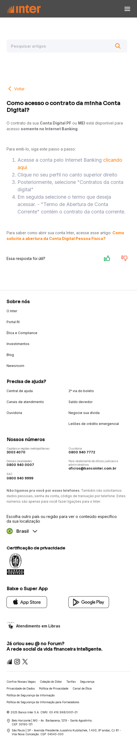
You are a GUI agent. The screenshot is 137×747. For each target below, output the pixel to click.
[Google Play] (88, 602)
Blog (10, 355)
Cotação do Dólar (51, 681)
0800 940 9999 (20, 478)
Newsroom (15, 366)
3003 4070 (16, 452)
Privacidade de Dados (21, 688)
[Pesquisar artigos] (67, 46)
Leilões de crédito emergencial (93, 424)
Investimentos (18, 344)
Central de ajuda (20, 391)
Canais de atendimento (25, 402)
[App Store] (27, 602)
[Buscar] (118, 46)
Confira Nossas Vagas (21, 681)
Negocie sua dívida (84, 413)
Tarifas (71, 681)
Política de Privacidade (53, 688)
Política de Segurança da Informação (31, 695)
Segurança (87, 681)
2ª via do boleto (81, 391)
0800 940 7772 (81, 452)
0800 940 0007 (20, 465)
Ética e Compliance (22, 333)
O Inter (12, 311)
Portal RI (13, 322)
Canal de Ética (82, 688)
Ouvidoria (14, 413)
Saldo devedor (80, 402)
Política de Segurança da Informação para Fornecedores (43, 702)
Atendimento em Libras (38, 626)
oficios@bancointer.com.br (92, 468)
